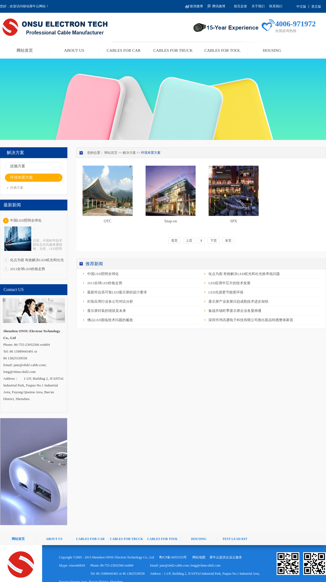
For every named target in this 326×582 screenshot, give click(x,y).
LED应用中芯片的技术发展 (229, 283)
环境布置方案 (151, 153)
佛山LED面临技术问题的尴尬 (110, 320)
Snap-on (170, 221)
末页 (228, 240)
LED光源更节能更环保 (225, 292)
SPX (233, 221)
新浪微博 (196, 6)
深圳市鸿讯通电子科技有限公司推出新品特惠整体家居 (250, 320)
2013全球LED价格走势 (27, 269)
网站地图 (198, 557)
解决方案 (129, 153)
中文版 (301, 6)
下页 (213, 240)
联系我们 (275, 6)
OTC (107, 221)
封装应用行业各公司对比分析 (110, 301)
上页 (189, 240)
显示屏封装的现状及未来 (106, 311)
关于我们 (258, 6)
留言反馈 (240, 6)
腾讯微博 (218, 6)
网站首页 (25, 50)
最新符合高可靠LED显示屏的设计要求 (117, 292)
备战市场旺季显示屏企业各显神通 (234, 311)
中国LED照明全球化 (26, 220)
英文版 (316, 6)
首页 (174, 240)
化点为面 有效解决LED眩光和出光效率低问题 (244, 274)
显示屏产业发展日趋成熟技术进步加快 (238, 301)
